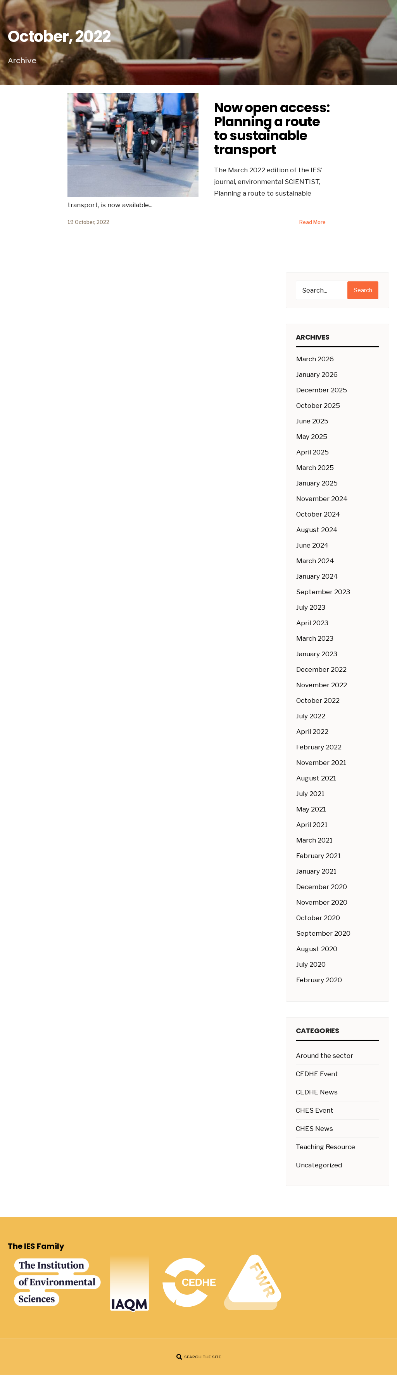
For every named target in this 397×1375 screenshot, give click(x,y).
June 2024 (312, 545)
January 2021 (316, 871)
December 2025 (321, 390)
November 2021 (321, 762)
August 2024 (317, 530)
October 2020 (318, 918)
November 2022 (321, 685)
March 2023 (314, 638)
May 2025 (311, 436)
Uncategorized (319, 1165)
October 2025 (318, 405)
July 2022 (310, 716)
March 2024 (315, 561)
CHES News (314, 1128)
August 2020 (316, 949)
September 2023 (323, 592)
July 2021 (310, 794)
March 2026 (315, 359)
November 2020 (321, 902)
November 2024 (322, 499)
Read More (312, 222)
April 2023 (312, 623)
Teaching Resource (325, 1147)
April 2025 (312, 452)
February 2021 (318, 856)
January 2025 (317, 483)
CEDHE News (317, 1092)
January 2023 (316, 654)
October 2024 (318, 514)
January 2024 (317, 576)
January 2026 (317, 374)
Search (363, 290)
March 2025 (315, 468)
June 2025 (312, 421)
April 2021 (312, 825)
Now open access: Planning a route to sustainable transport (272, 128)
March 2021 (314, 840)
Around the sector (324, 1055)
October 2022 (318, 700)
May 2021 (311, 809)
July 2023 (310, 607)
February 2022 (319, 747)
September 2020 (323, 933)
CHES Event (314, 1110)
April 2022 (312, 731)
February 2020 (319, 980)
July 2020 (311, 964)
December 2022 (321, 669)
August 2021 (316, 778)
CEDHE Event (317, 1074)
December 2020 (321, 887)
